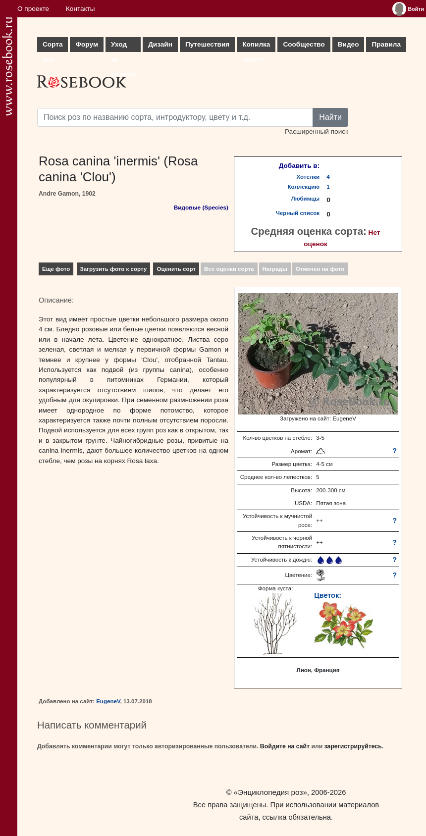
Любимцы (305, 199)
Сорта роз (52, 46)
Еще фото (56, 269)
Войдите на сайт (285, 746)
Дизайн (160, 44)
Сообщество (303, 44)
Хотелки (308, 177)
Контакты (80, 8)
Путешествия (207, 44)
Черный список (298, 213)
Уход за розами (123, 46)
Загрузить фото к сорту (113, 269)
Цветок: (327, 595)
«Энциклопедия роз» (270, 792)
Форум (86, 44)
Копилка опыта (256, 46)
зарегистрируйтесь (353, 746)
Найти (330, 117)
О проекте (33, 8)
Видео (348, 44)
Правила (386, 44)
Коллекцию (304, 187)
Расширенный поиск (316, 131)
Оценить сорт (176, 269)
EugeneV (108, 701)
